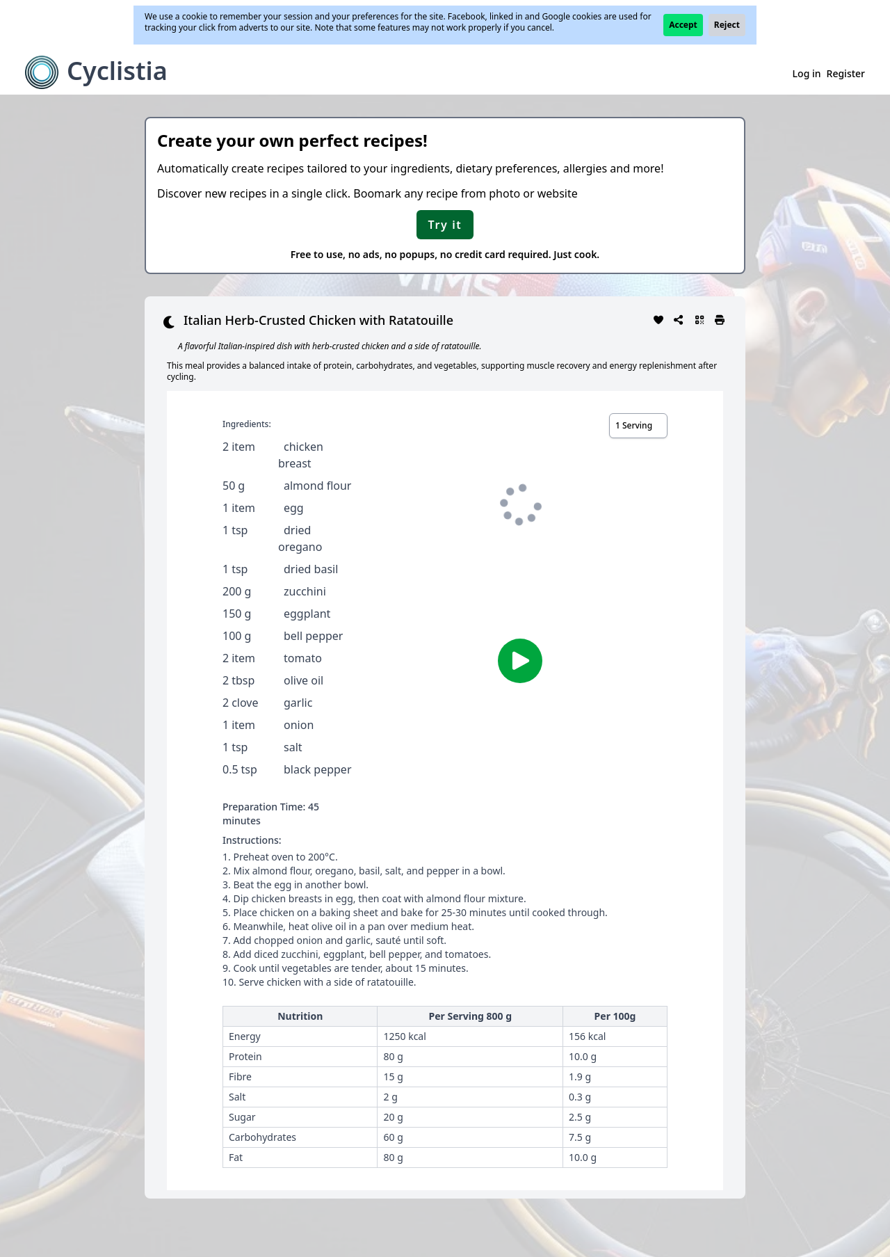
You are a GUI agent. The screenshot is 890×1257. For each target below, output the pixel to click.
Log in (807, 73)
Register (846, 73)
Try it (445, 224)
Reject (727, 25)
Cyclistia (117, 71)
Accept (683, 25)
